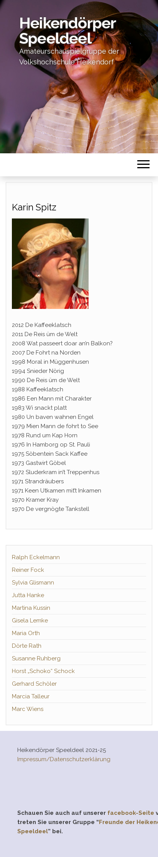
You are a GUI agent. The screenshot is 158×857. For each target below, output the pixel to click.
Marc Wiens (27, 709)
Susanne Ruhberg (36, 658)
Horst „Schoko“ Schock (43, 671)
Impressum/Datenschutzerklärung (63, 759)
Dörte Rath (26, 645)
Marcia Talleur (30, 696)
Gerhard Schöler (34, 683)
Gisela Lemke (30, 620)
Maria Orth (26, 633)
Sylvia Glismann (33, 582)
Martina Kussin (31, 607)
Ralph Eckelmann (36, 557)
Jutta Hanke (28, 595)
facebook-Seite (130, 812)
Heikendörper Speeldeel (67, 30)
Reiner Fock (28, 569)
